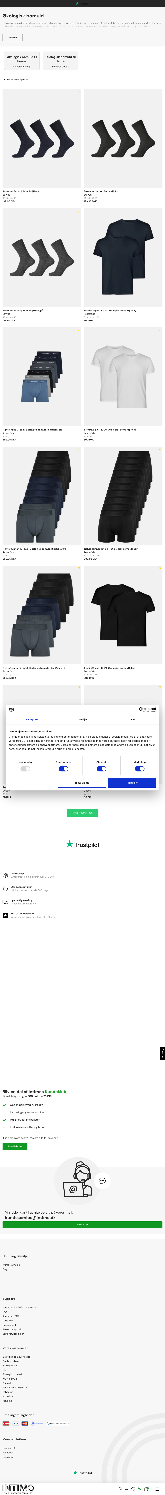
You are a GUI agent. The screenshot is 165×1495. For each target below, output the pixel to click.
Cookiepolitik (9, 1324)
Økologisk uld (10, 1365)
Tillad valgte (82, 782)
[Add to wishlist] (79, 91)
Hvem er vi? (9, 1448)
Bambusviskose (11, 1361)
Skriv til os (82, 1224)
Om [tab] (133, 719)
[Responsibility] (140, 1489)
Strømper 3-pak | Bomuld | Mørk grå (23, 310)
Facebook (8, 1452)
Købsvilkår (8, 1320)
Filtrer (162, 1053)
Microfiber (8, 1396)
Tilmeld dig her (15, 1146)
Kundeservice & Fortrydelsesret (20, 1307)
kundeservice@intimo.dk (30, 1217)
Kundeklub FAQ (11, 1316)
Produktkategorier (15, 79)
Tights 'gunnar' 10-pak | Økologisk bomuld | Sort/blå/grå (34, 548)
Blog (5, 1269)
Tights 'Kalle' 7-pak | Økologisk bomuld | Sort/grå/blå (32, 429)
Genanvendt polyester (15, 1387)
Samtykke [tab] (32, 719)
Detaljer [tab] (82, 719)
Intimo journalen (11, 1264)
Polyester (8, 1391)
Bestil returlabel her (13, 1333)
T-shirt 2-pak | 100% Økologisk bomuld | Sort (109, 667)
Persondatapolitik (12, 1329)
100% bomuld (10, 1378)
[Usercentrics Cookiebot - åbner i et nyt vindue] (141, 709)
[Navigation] (157, 1489)
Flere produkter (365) (82, 812)
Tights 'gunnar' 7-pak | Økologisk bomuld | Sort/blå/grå (34, 667)
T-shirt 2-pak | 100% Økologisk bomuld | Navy (110, 310)
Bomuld (7, 1383)
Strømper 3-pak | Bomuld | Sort (101, 191)
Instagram (8, 1456)
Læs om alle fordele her (43, 1138)
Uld (4, 1369)
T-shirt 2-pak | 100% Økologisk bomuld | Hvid (110, 429)
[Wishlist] (133, 1489)
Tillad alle (132, 782)
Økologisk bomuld (12, 1374)
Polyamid (8, 1400)
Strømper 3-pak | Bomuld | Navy (21, 191)
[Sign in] (127, 1489)
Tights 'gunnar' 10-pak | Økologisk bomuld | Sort (111, 548)
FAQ (5, 1311)
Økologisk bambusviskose (16, 1356)
